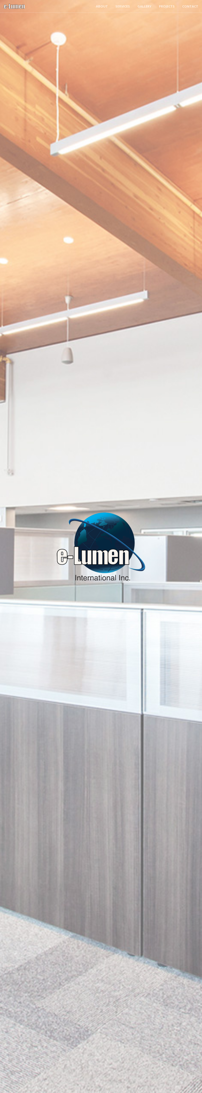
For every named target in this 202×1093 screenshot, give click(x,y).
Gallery (144, 6)
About (102, 6)
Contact (190, 6)
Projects (167, 6)
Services (122, 6)
